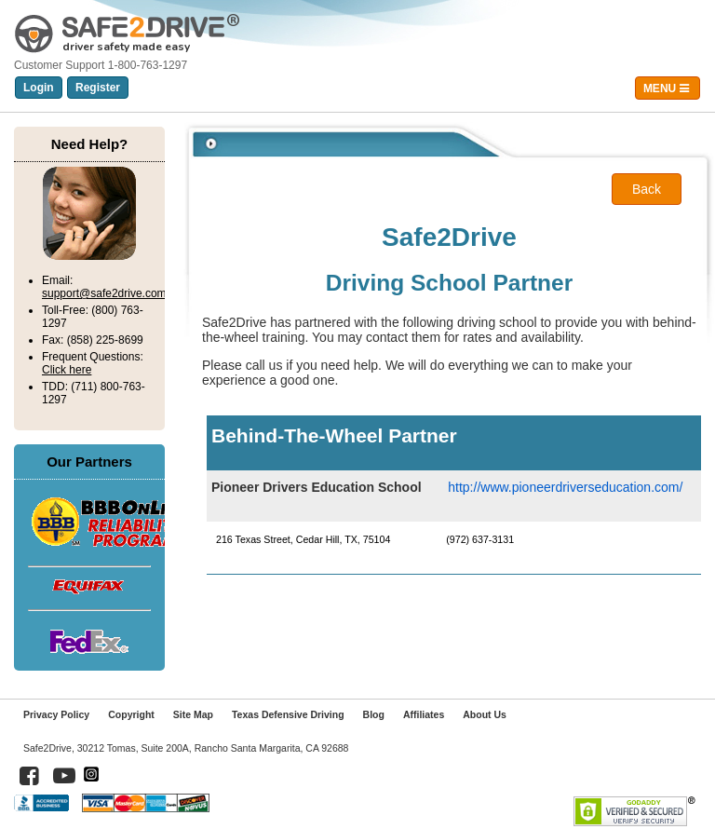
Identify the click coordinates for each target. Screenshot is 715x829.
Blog (373, 714)
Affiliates (423, 714)
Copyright (131, 714)
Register (97, 87)
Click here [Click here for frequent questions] (66, 369)
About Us (484, 714)
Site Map (193, 714)
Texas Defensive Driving (288, 714)
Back (646, 189)
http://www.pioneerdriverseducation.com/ (565, 487)
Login (38, 87)
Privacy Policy (56, 714)
